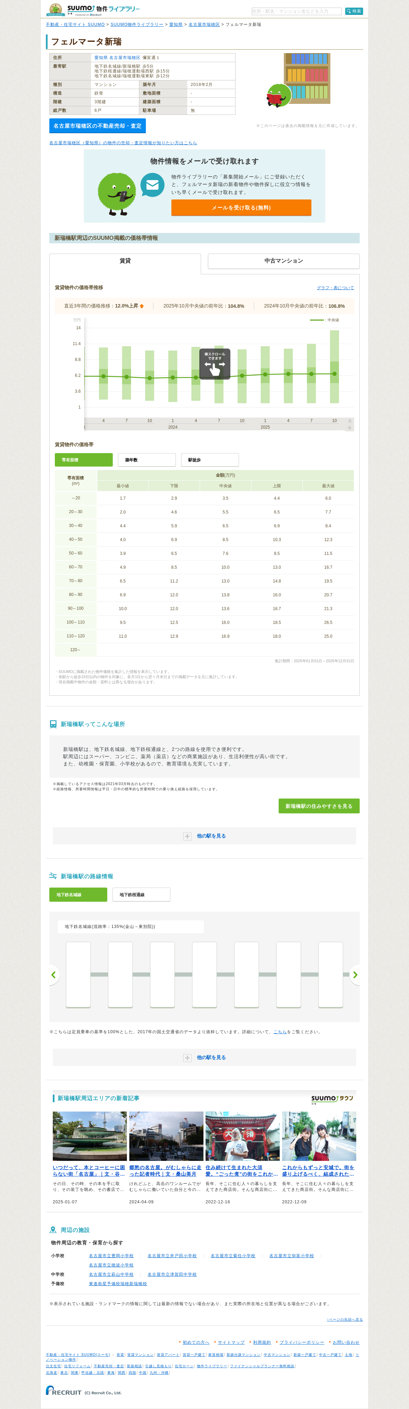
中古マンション (277, 1355)
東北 (64, 1372)
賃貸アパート (168, 1355)
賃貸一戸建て (194, 1355)
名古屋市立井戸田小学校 (172, 1255)
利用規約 (262, 1342)
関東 (75, 1372)
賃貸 (120, 1355)
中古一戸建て (330, 1355)
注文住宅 (53, 1366)
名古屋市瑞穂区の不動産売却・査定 (97, 126)
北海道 (51, 1372)
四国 (132, 1372)
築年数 (131, 460)
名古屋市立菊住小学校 (233, 1255)
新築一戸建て (304, 1355)
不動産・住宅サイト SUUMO (75, 24)
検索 (356, 11)
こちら (280, 1031)
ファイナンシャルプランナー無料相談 (262, 1366)
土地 (348, 1355)
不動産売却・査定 (109, 1366)
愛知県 (176, 24)
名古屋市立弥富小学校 (291, 1255)
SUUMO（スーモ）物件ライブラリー (93, 9)
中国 (143, 1372)
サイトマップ (231, 1342)
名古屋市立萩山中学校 (111, 1274)
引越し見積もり (158, 1366)
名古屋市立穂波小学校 (111, 1265)
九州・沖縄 (159, 1372)
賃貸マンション (140, 1355)
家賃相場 (215, 1355)
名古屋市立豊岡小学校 (111, 1255)
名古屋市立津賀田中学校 (172, 1274)
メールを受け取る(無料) (241, 208)
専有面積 (70, 460)
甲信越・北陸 (92, 1372)
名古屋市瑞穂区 (204, 24)
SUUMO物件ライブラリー (137, 24)
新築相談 (134, 1366)
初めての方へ (196, 1342)
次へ (354, 975)
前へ (54, 975)
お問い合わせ (346, 1342)
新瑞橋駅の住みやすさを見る (319, 806)
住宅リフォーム (77, 1366)
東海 (111, 1372)
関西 (122, 1372)
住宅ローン (184, 1366)
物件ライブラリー (212, 1366)
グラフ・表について (335, 287)
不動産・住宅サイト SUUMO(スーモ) (78, 1355)
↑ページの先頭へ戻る (345, 1319)
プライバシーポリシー (302, 1342)
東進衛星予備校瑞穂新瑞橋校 (118, 1283)
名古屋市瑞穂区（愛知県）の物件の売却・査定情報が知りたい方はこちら (123, 142)
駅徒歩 (194, 460)
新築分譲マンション (244, 1355)
